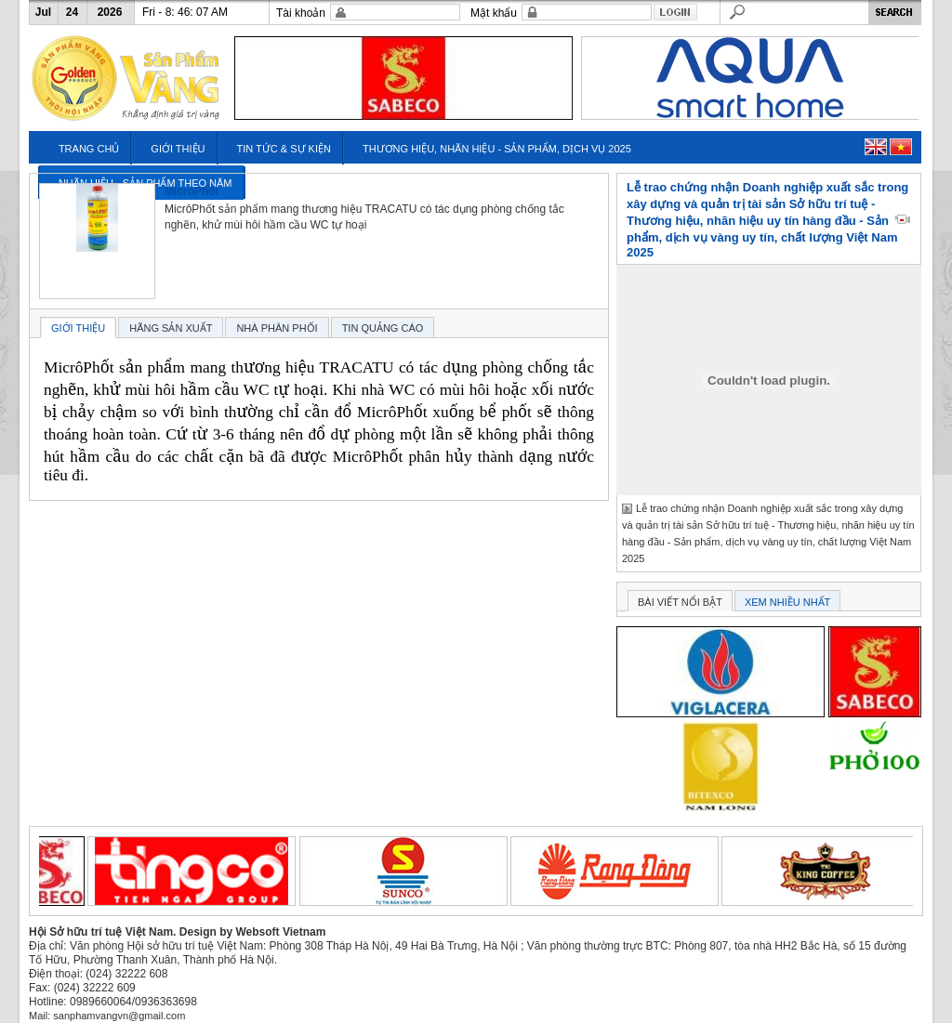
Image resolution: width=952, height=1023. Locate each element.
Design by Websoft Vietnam (252, 931)
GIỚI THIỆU (178, 148)
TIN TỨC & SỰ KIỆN (284, 148)
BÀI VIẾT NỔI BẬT (680, 602)
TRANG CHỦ (89, 148)
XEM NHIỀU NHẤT (787, 602)
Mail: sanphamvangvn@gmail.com (107, 1015)
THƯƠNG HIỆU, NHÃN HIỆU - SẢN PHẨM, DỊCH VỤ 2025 (497, 148)
